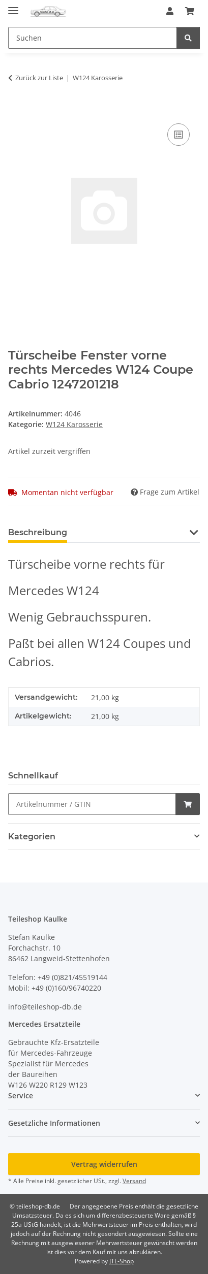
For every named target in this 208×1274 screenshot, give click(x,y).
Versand (134, 1181)
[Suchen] (188, 38)
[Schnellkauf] (92, 804)
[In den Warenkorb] (16, 109)
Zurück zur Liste (39, 77)
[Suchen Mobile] (92, 38)
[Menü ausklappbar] (13, 6)
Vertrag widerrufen (104, 1164)
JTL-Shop (121, 1261)
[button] (170, 11)
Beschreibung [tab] (37, 532)
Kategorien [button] (31, 836)
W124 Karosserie (74, 424)
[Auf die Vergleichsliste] (178, 134)
